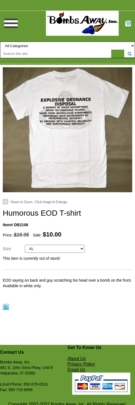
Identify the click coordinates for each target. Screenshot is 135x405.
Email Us (76, 369)
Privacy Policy (81, 364)
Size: (8, 248)
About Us (77, 358)
